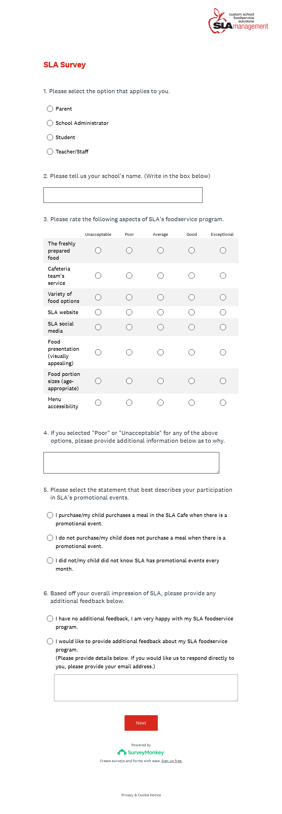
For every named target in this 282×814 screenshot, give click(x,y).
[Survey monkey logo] (141, 752)
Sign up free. (171, 760)
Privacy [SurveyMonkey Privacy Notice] (127, 795)
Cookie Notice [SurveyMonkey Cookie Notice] (149, 795)
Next (141, 723)
